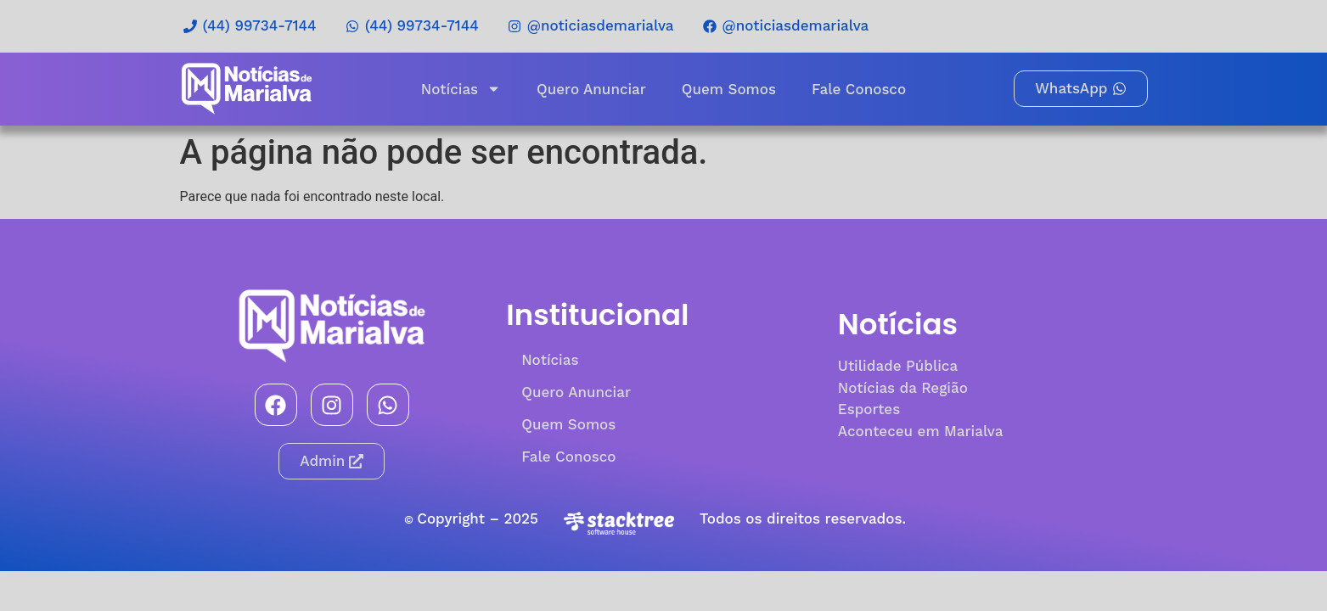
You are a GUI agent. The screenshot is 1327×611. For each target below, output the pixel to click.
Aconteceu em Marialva (921, 431)
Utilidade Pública (898, 365)
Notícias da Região (903, 387)
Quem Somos (729, 89)
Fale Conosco (859, 89)
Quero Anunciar (591, 89)
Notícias (461, 88)
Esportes (869, 409)
